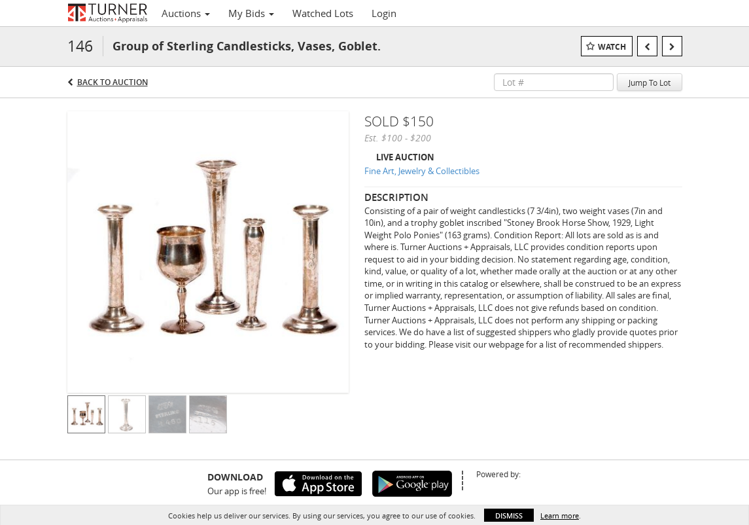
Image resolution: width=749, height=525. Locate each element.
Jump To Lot (650, 82)
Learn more (559, 515)
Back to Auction (112, 82)
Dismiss (509, 515)
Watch (612, 46)
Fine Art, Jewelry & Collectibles (421, 171)
